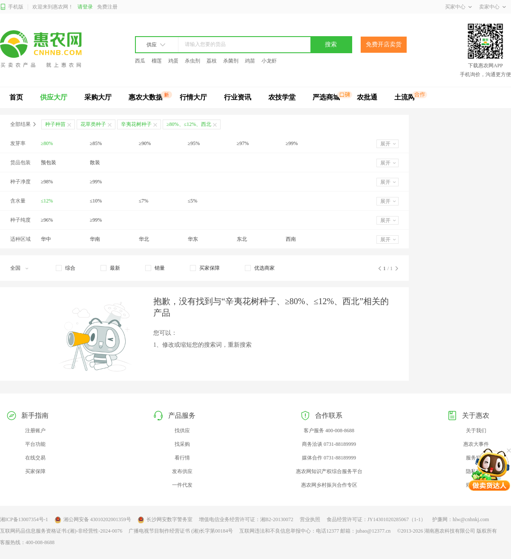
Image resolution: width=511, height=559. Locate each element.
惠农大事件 (476, 444)
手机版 (11, 7)
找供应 (182, 431)
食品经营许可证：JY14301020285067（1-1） (376, 519)
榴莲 (157, 61)
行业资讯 (237, 97)
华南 (95, 239)
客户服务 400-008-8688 (329, 431)
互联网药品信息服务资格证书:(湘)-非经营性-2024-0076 (61, 531)
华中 (46, 239)
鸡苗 (250, 61)
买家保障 (35, 471)
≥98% (47, 182)
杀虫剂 (192, 61)
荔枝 (212, 61)
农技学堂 (282, 97)
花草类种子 (93, 124)
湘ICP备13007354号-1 (24, 519)
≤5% (193, 201)
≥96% (47, 220)
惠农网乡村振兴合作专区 (329, 485)
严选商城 (326, 97)
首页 (16, 97)
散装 (95, 162)
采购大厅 (98, 97)
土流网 (404, 97)
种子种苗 (55, 124)
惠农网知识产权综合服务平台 (329, 471)
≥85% (96, 143)
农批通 (367, 97)
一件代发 (182, 485)
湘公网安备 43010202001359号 (93, 519)
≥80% (47, 143)
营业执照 (310, 519)
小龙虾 (269, 61)
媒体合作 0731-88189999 (329, 458)
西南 (291, 239)
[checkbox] (65, 268)
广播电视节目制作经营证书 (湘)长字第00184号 (181, 531)
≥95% (194, 143)
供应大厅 (53, 97)
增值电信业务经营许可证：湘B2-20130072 (246, 519)
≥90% (145, 143)
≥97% (243, 143)
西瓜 (140, 61)
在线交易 (35, 458)
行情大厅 (193, 97)
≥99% (292, 143)
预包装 (48, 162)
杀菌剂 (230, 61)
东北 (242, 239)
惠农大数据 (146, 97)
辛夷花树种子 (136, 124)
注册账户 (35, 431)
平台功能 (35, 444)
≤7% (144, 201)
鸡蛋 (173, 61)
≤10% (96, 201)
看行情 (182, 458)
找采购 (182, 444)
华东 (193, 239)
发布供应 (182, 471)
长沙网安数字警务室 (165, 519)
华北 (144, 239)
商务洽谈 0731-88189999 (329, 444)
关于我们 (476, 431)
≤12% (47, 201)
